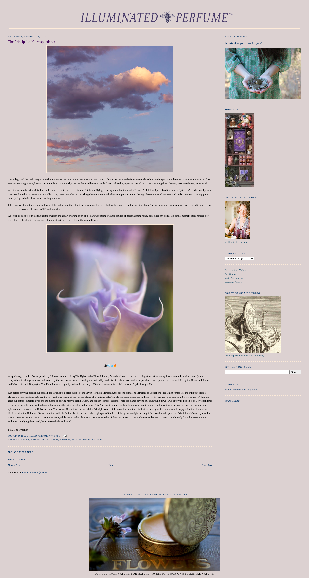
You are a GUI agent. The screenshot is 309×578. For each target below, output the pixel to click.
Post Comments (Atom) (34, 472)
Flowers (65, 439)
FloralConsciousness (44, 439)
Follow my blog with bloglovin (241, 389)
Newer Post (14, 465)
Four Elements (81, 439)
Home (111, 465)
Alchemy (23, 439)
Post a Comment (16, 459)
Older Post (207, 465)
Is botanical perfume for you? (243, 43)
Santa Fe (97, 439)
